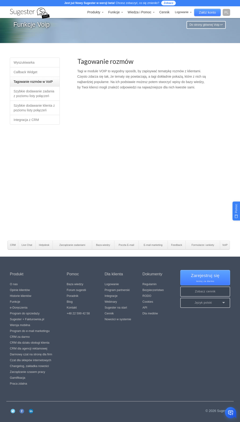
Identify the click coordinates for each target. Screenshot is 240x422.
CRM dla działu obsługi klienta (29, 342)
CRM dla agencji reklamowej (28, 348)
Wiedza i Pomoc (141, 12)
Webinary (111, 301)
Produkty (95, 12)
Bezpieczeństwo (153, 290)
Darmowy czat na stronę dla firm (31, 354)
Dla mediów (150, 313)
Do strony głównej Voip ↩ (206, 24)
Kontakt (72, 307)
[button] (205, 303)
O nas (14, 284)
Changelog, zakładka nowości (29, 366)
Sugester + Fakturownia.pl (27, 319)
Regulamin (149, 284)
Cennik (164, 12)
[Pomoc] (236, 210)
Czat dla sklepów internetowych (30, 360)
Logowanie (183, 12)
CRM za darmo (20, 336)
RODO (146, 296)
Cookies (147, 301)
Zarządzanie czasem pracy (27, 372)
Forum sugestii (76, 290)
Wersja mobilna (20, 325)
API (144, 307)
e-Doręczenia (18, 307)
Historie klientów (20, 296)
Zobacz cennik (205, 291)
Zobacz (168, 3)
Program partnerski (117, 290)
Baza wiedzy (75, 284)
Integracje (111, 296)
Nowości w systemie (118, 319)
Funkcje (115, 12)
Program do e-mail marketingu (29, 331)
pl (226, 12)
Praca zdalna (18, 383)
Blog (70, 301)
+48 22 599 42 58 (78, 313)
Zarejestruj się (205, 278)
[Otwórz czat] (230, 412)
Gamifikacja (17, 377)
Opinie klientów (20, 290)
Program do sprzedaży (25, 313)
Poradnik (73, 296)
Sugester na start (116, 307)
